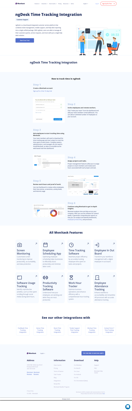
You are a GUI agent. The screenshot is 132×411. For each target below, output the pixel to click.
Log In (96, 4)
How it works (52, 3)
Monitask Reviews (30, 384)
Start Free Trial (25, 45)
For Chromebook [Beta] (81, 391)
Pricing (60, 3)
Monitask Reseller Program (62, 398)
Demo (73, 3)
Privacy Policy (30, 402)
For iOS (76, 388)
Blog (55, 388)
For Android (77, 385)
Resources (66, 3)
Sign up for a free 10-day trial (43, 95)
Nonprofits (57, 395)
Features (35, 3)
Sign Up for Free (107, 4)
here (103, 404)
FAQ (95, 379)
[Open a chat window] (127, 406)
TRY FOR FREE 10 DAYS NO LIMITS (92, 364)
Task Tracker (58, 385)
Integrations (57, 391)
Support (96, 376)
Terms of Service (59, 382)
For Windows (78, 376)
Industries (43, 3)
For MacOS (77, 379)
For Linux (77, 382)
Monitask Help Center (98, 383)
